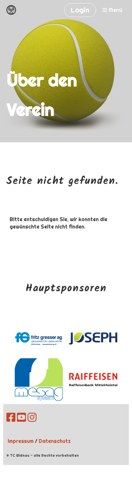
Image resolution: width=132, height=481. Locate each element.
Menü (112, 10)
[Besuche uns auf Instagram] (32, 417)
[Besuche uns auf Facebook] (10, 417)
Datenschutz (55, 441)
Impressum (21, 441)
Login (80, 9)
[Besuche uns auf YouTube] (21, 417)
